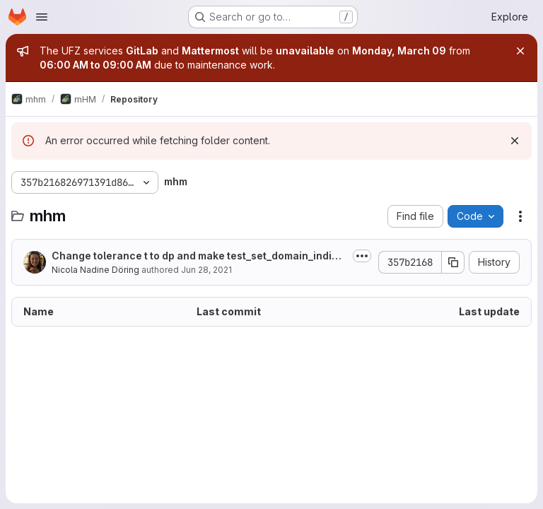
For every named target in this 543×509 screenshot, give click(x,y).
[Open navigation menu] (41, 17)
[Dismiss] (514, 140)
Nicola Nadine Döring (95, 269)
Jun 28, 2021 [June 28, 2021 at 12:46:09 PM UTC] (206, 269)
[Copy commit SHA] (453, 262)
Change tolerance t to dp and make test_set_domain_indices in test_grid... (198, 256)
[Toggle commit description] (362, 256)
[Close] (520, 50)
